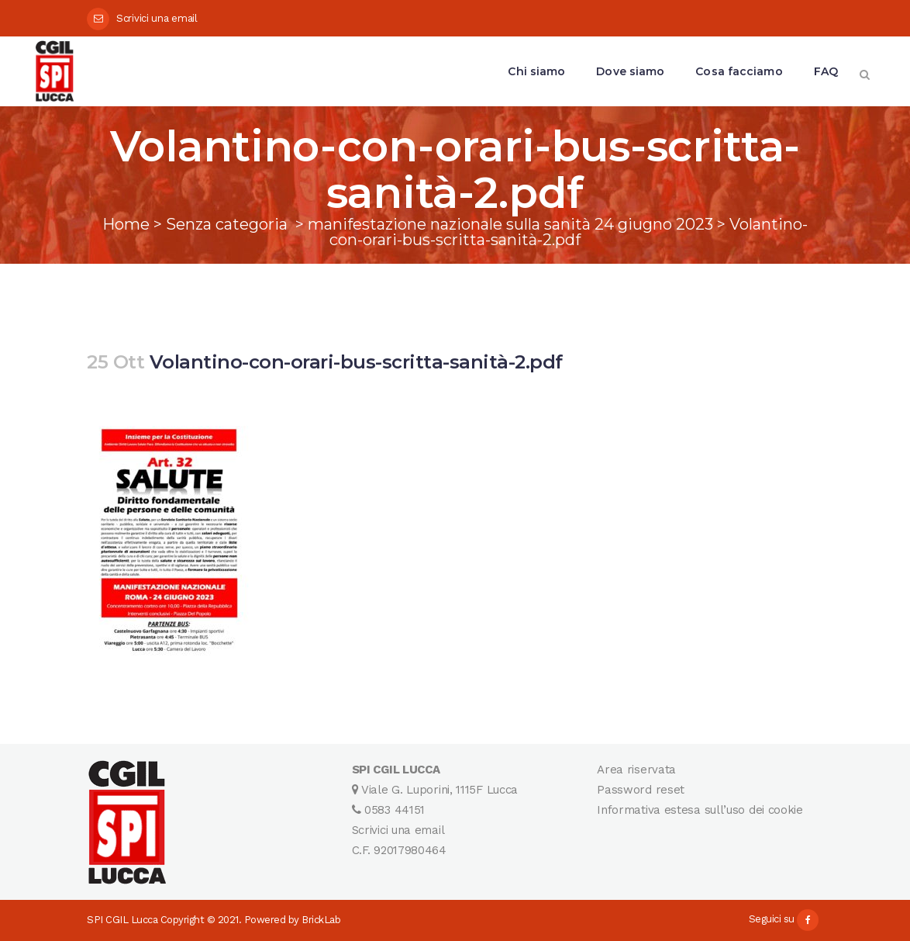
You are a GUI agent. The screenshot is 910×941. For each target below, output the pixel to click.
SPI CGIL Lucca (122, 919)
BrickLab (321, 919)
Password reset (640, 790)
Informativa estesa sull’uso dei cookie (700, 810)
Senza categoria (227, 224)
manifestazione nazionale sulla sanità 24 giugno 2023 (510, 224)
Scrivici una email (157, 18)
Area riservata (636, 770)
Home (126, 224)
